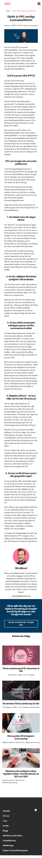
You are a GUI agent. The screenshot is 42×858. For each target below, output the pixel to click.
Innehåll (31, 677)
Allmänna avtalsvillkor (12, 838)
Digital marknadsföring (31, 710)
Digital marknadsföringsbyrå (15, 853)
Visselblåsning (9, 843)
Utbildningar (8, 848)
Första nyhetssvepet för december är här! (21, 672)
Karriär (6, 828)
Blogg (8, 11)
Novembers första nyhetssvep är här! (21, 706)
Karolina (15, 25)
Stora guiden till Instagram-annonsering (21, 740)
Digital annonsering (21, 28)
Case (5, 824)
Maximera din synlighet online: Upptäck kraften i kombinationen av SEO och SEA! (21, 777)
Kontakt (6, 814)
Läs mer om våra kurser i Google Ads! (21, 626)
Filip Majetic (12, 677)
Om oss (6, 819)
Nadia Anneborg (8, 783)
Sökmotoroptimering (9, 785)
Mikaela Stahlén (9, 745)
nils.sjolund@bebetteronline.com (21, 599)
